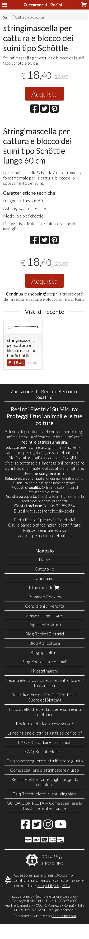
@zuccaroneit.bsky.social (52, 525)
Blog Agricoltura (44, 658)
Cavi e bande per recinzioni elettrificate (44, 539)
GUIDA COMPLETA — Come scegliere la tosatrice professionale (44, 820)
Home (44, 574)
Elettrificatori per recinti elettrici (44, 534)
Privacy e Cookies (44, 611)
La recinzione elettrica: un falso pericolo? (44, 747)
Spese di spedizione (44, 630)
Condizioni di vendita (44, 621)
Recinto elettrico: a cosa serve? (44, 738)
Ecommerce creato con (44, 930)
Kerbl (80, 314)
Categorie (44, 583)
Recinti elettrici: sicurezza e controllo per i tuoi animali (44, 697)
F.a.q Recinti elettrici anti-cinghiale (45, 808)
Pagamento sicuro (44, 639)
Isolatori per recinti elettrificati (44, 550)
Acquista (44, 93)
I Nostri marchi (44, 685)
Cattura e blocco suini (31, 17)
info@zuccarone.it (62, 924)
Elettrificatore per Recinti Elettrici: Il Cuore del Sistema (44, 712)
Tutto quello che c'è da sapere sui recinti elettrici (44, 726)
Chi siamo (44, 593)
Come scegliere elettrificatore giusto (44, 785)
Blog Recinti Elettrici (44, 648)
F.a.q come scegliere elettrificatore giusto (44, 775)
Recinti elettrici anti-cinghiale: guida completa (44, 797)
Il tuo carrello (44, 602)
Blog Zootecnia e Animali (44, 676)
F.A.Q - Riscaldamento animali (44, 757)
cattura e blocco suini (47, 314)
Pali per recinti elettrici (44, 545)
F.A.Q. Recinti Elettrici (44, 766)
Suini (6, 17)
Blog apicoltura (44, 667)
